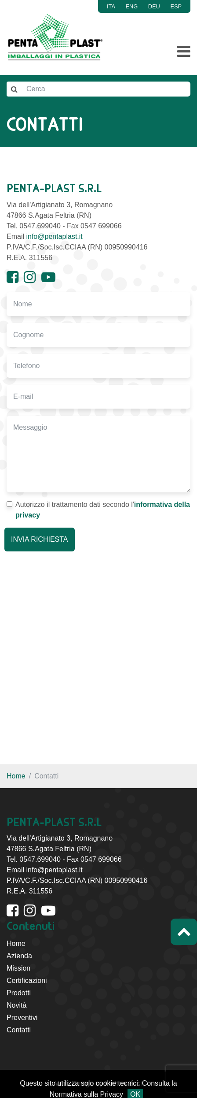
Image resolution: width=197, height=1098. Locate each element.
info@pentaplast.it (54, 236)
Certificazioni (27, 980)
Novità (16, 1005)
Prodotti (19, 993)
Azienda (19, 956)
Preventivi (22, 1017)
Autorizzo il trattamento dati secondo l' (98, 510)
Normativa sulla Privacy (86, 1094)
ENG (132, 6)
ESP (176, 6)
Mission (18, 968)
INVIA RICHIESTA (39, 539)
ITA (111, 6)
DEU (154, 6)
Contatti (19, 1030)
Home (16, 776)
